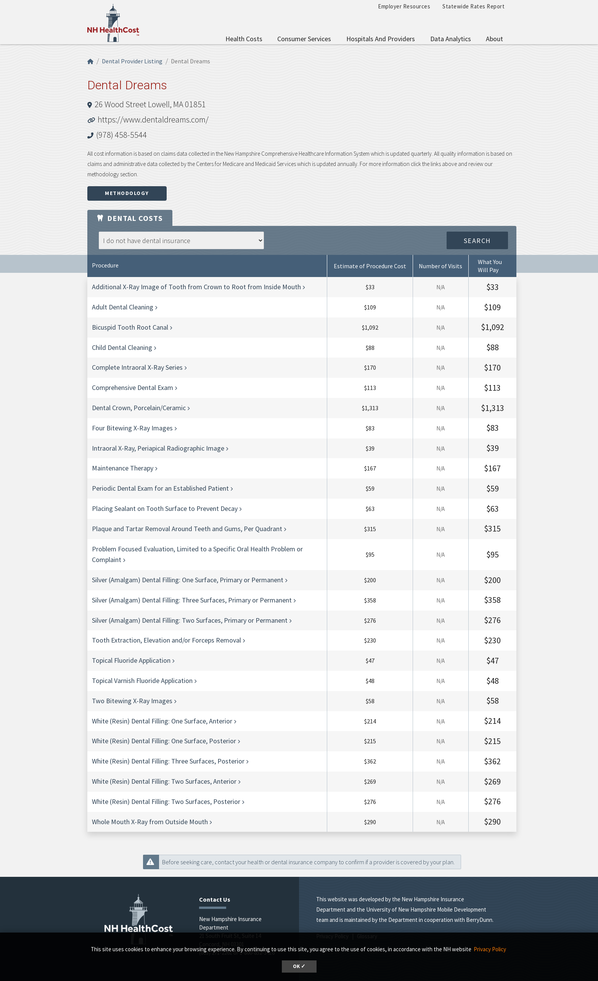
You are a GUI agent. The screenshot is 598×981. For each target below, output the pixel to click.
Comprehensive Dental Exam (132, 387)
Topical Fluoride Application (131, 660)
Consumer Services (304, 38)
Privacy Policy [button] (490, 949)
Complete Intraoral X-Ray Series (137, 367)
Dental (130, 218)
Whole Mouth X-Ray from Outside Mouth (150, 821)
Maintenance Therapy (122, 468)
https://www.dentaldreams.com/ (153, 119)
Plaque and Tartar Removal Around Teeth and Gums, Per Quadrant (187, 528)
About (494, 38)
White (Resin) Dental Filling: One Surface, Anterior (162, 721)
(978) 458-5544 (121, 134)
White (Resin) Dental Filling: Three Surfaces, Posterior (168, 761)
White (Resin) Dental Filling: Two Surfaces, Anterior (164, 781)
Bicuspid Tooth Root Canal (130, 327)
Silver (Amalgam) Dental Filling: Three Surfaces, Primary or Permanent (192, 600)
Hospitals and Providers (380, 38)
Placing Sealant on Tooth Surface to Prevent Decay (165, 508)
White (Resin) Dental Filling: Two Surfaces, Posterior (166, 801)
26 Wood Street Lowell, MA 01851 (150, 104)
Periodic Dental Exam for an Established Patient (160, 488)
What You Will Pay (490, 266)
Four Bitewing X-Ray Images (132, 428)
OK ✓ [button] (299, 966)
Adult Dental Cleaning (122, 307)
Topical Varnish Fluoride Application (142, 680)
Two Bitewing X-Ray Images (132, 700)
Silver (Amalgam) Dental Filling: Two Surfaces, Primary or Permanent (190, 620)
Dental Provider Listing (132, 61)
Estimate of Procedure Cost (370, 266)
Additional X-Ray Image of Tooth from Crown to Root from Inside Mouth (196, 286)
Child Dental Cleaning (122, 347)
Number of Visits (440, 266)
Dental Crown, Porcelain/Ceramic (139, 407)
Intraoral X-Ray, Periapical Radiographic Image (158, 448)
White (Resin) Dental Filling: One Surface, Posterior (164, 740)
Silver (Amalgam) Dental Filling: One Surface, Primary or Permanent (187, 579)
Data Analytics (450, 38)
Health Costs (243, 38)
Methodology (127, 193)
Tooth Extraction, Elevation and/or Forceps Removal (166, 640)
